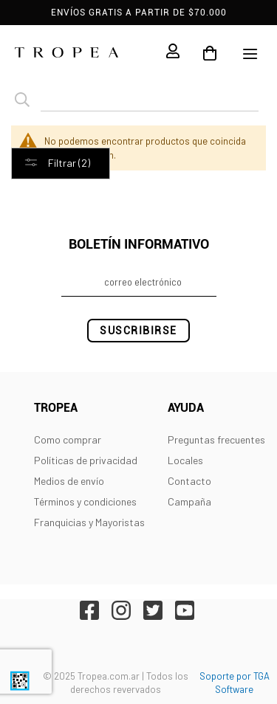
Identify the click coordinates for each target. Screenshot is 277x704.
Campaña (189, 501)
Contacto (189, 480)
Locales (185, 460)
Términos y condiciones (85, 501)
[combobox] (150, 100)
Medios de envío (69, 480)
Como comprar (67, 439)
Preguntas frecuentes (216, 439)
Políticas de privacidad (85, 460)
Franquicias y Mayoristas (89, 522)
